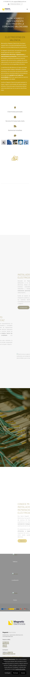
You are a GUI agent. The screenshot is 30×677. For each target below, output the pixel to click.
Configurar (7, 673)
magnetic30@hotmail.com (19, 1)
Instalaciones (6, 642)
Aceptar (23, 673)
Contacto (5, 646)
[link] (6, 9)
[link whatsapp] (8, 4)
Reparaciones (6, 643)
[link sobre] (15, 624)
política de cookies (20, 669)
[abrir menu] (27, 9)
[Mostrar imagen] (3, 142)
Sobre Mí (5, 645)
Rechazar (15, 673)
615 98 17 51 (8, 1)
